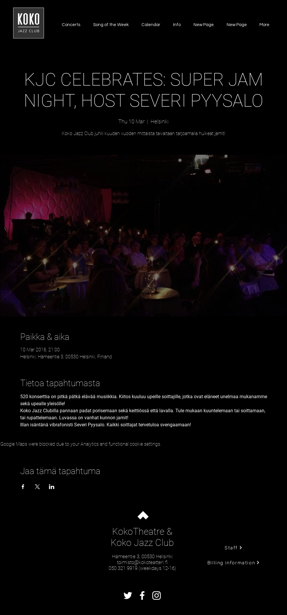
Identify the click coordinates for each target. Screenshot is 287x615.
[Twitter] (128, 595)
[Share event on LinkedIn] (51, 486)
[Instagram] (156, 595)
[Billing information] (234, 562)
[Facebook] (142, 595)
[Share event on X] (37, 486)
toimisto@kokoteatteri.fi (142, 562)
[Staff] (234, 547)
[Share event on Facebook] (23, 486)
